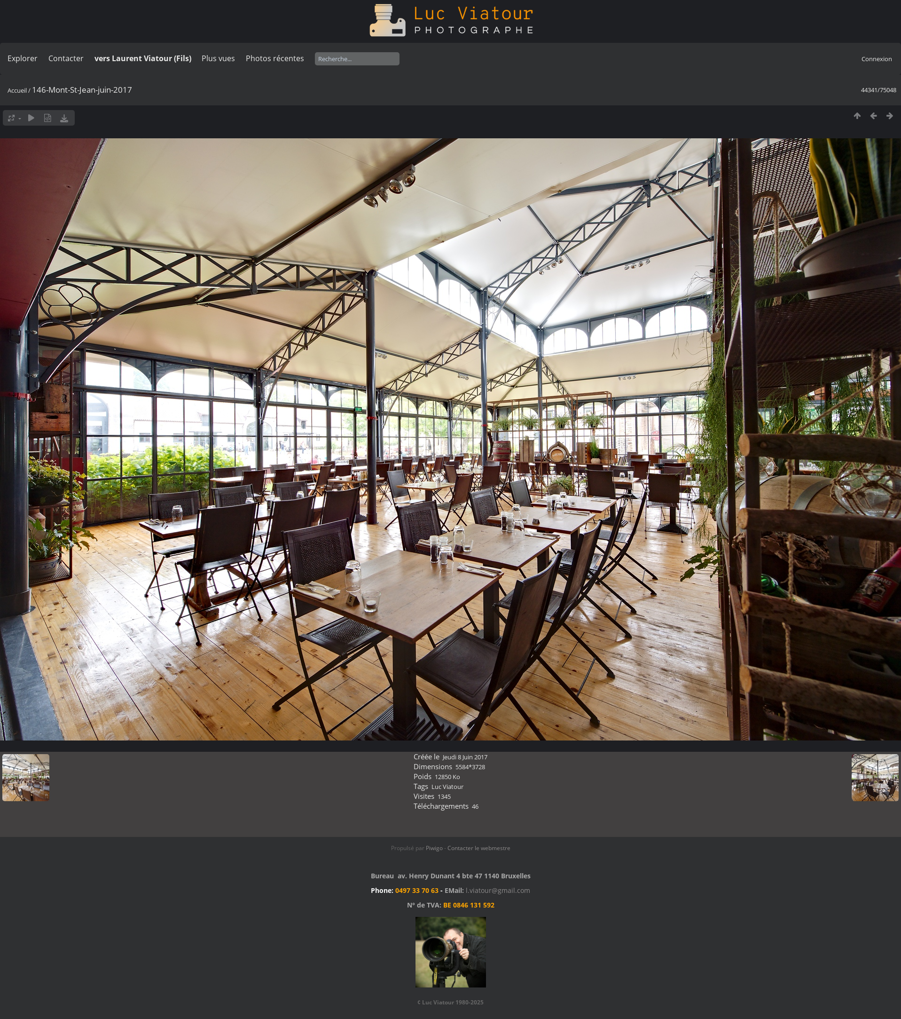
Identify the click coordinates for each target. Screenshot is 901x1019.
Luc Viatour (447, 786)
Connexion (877, 59)
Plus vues (218, 58)
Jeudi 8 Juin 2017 (465, 757)
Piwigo (434, 848)
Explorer (23, 58)
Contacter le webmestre (478, 848)
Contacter (66, 58)
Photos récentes (275, 58)
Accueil (17, 90)
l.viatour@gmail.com (498, 890)
